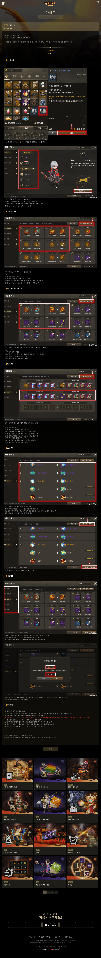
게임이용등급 (69, 939)
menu (3, 3)
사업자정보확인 (33, 945)
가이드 (51, 13)
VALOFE (44, 952)
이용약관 (32, 939)
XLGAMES (55, 952)
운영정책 (57, 939)
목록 (50, 750)
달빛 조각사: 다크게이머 (50, 3)
